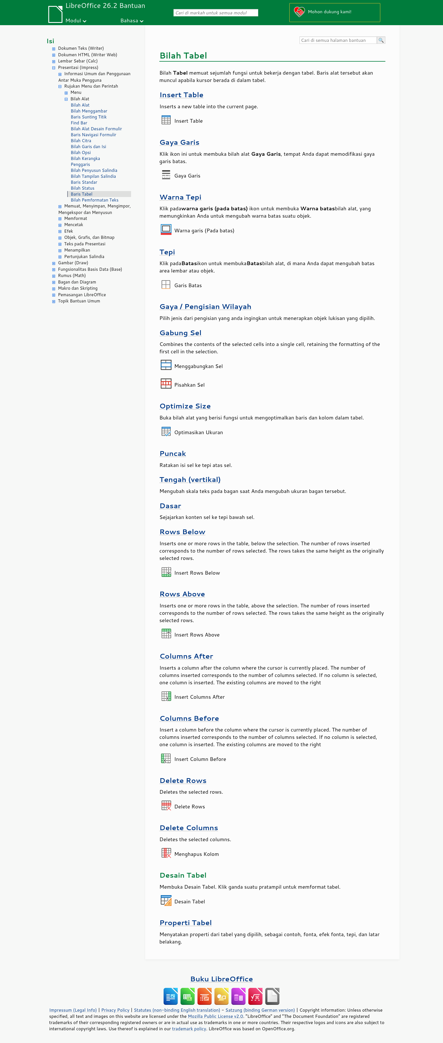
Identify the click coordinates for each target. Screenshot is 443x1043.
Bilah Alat (79, 99)
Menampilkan (77, 250)
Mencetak (73, 225)
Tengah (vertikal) (190, 479)
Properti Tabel (185, 922)
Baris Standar (84, 182)
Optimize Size (185, 406)
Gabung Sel (180, 332)
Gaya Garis (179, 142)
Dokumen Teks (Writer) (81, 48)
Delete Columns (188, 827)
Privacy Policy (115, 1010)
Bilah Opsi (81, 152)
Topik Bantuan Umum (79, 301)
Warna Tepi (180, 197)
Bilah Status (82, 188)
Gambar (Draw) (73, 263)
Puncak (172, 453)
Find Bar (79, 123)
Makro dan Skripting (77, 288)
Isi (50, 40)
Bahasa (129, 20)
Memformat (75, 218)
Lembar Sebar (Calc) (78, 61)
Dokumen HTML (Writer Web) (87, 55)
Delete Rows (183, 780)
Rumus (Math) (72, 275)
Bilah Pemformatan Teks (94, 200)
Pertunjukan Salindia (84, 256)
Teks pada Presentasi (84, 244)
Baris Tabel (81, 194)
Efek (68, 231)
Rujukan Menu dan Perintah (91, 86)
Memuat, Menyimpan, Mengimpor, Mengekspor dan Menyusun (94, 209)
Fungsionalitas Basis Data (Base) (90, 269)
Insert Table (181, 94)
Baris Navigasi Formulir (93, 135)
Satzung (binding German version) (260, 1010)
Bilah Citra (81, 141)
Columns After (186, 656)
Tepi (167, 252)
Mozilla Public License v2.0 (215, 1016)
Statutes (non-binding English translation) (177, 1010)
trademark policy (189, 1028)
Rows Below (182, 531)
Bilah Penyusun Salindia (94, 170)
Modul (73, 20)
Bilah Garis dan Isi (88, 147)
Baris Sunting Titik (89, 117)
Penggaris (80, 164)
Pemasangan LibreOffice (82, 295)
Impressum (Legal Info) (73, 1010)
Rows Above (182, 594)
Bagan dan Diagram (77, 282)
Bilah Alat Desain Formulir (96, 129)
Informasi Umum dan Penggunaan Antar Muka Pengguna (94, 77)
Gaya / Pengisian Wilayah (205, 306)
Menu (75, 92)
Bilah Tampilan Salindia (93, 176)
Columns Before (189, 718)
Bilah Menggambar (89, 111)
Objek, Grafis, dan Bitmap (89, 237)
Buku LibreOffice (221, 979)
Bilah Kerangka (85, 158)
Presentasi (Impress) (78, 67)
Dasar (170, 505)
